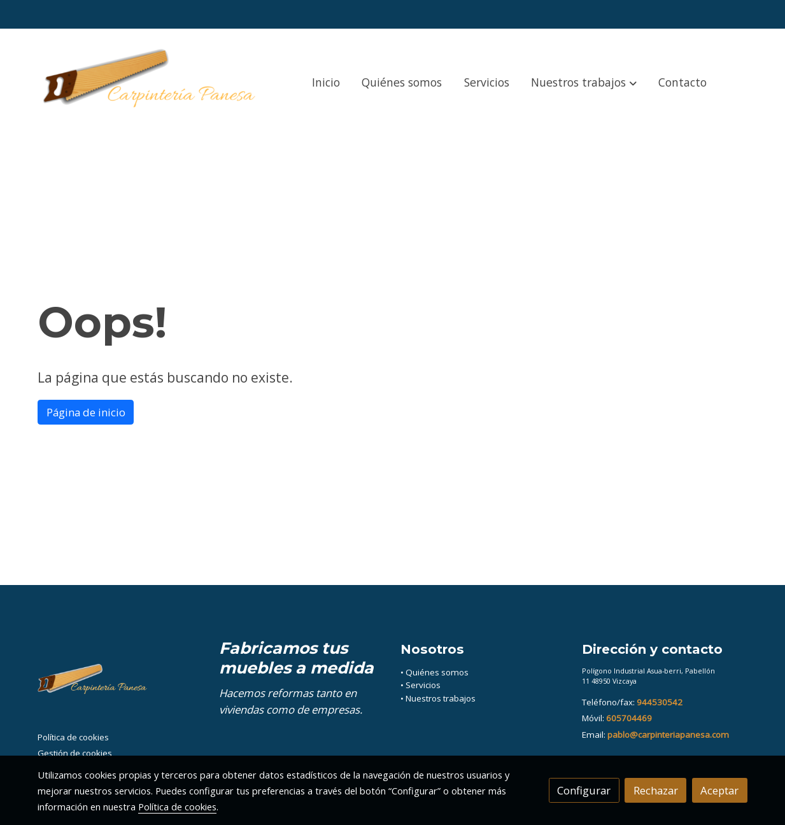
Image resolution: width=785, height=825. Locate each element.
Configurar (584, 790)
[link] (154, 82)
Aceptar (719, 790)
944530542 (659, 702)
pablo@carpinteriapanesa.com (668, 734)
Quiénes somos (437, 672)
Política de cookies (73, 737)
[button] (584, 82)
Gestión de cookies (75, 753)
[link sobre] (120, 683)
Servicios (423, 685)
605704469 (629, 718)
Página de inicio (85, 412)
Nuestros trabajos (441, 698)
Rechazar (655, 790)
